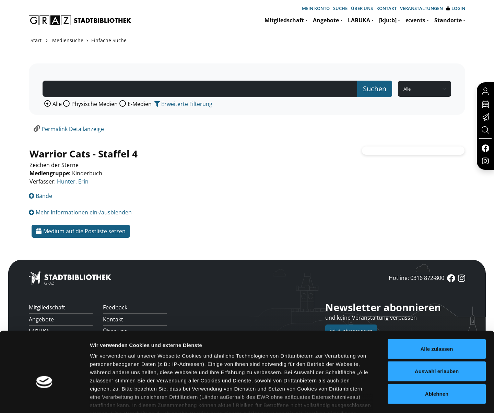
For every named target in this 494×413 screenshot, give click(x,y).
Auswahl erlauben (437, 330)
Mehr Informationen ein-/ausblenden (80, 212)
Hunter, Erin (73, 181)
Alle (57, 104)
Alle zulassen (436, 308)
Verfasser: (43, 181)
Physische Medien (94, 104)
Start (36, 40)
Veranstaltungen (421, 8)
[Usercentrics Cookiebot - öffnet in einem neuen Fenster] (44, 399)
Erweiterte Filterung (183, 104)
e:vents (415, 20)
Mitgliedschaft (284, 20)
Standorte (448, 20)
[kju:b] (388, 20)
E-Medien (140, 104)
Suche (340, 8)
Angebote (326, 20)
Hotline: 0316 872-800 (416, 278)
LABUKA (359, 20)
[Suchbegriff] (200, 89)
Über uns (362, 8)
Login (455, 8)
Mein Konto (316, 8)
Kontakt (386, 8)
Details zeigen (365, 399)
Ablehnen (436, 353)
